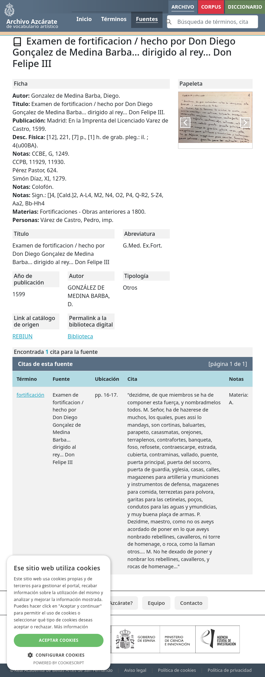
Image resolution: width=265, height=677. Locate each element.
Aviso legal (135, 670)
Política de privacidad (230, 670)
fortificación (30, 394)
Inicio (83, 19)
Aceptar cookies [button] (58, 640)
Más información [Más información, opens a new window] (71, 627)
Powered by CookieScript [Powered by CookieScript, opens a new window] (58, 662)
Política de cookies (177, 670)
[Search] (212, 21)
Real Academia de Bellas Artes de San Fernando (63, 670)
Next (249, 122)
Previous (189, 122)
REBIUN (22, 336)
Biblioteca (80, 336)
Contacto (191, 602)
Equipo (156, 602)
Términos (114, 19)
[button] (59, 654)
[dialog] (58, 612)
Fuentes (147, 19)
